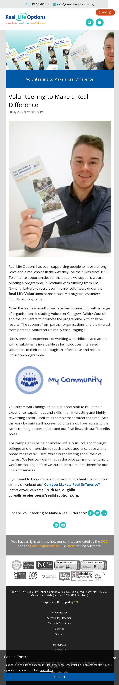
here (72, 546)
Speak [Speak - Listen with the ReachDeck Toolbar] (105, 12)
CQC (104, 541)
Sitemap (59, 634)
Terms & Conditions (59, 623)
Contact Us (59, 650)
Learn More (46, 670)
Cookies (59, 628)
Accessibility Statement (59, 618)
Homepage (59, 644)
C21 (76, 602)
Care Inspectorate (44, 546)
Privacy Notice (60, 612)
